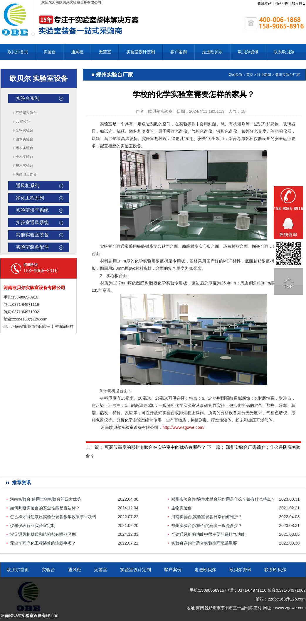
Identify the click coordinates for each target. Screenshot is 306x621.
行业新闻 (264, 75)
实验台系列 (27, 98)
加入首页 (299, 3)
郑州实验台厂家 (287, 75)
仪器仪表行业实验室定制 (32, 525)
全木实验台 (24, 157)
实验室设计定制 (140, 52)
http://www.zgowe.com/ (183, 427)
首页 (249, 75)
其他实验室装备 (32, 234)
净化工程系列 (30, 197)
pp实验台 (23, 122)
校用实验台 (24, 165)
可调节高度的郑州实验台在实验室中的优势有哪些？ (155, 447)
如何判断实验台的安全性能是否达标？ (45, 508)
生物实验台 (181, 508)
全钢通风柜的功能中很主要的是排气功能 (208, 534)
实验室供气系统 (32, 210)
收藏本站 (265, 3)
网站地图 (282, 3)
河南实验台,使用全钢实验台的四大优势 (45, 499)
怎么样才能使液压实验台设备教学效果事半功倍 (53, 516)
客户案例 (178, 52)
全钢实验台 (24, 130)
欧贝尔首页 (18, 52)
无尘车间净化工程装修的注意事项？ (43, 543)
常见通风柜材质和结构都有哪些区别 (43, 534)
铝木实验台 (24, 148)
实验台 (49, 52)
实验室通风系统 (32, 222)
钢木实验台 (24, 139)
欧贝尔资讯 (248, 52)
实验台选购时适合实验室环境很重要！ (206, 543)
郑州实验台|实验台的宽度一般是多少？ (206, 525)
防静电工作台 (26, 174)
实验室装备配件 (32, 247)
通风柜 (77, 52)
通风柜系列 (27, 185)
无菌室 (105, 52)
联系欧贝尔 (284, 52)
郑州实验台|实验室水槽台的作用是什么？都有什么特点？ (223, 499)
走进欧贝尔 (212, 52)
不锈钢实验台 (26, 113)
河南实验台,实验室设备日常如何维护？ (206, 516)
